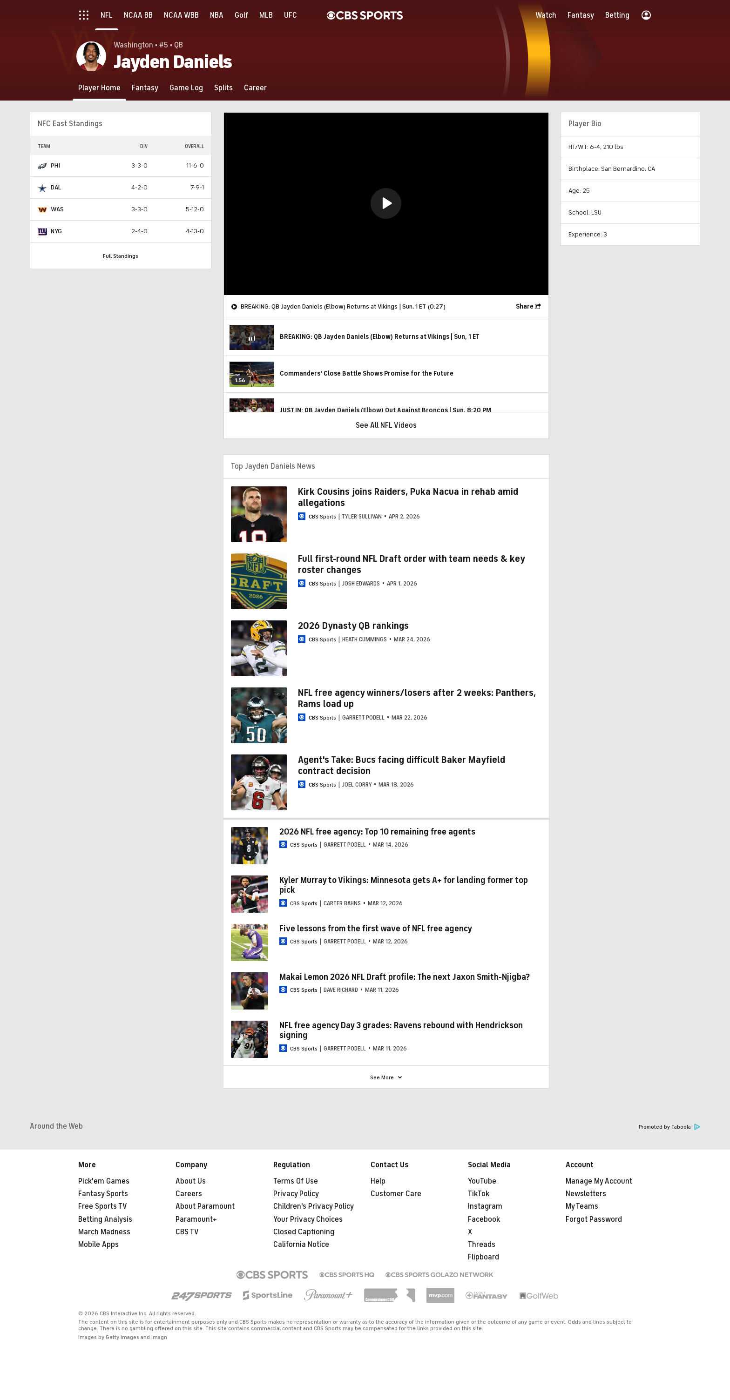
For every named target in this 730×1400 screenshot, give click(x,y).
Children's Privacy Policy (313, 1206)
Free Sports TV (102, 1206)
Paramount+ (196, 1219)
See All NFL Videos (386, 425)
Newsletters (586, 1193)
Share (525, 306)
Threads (481, 1244)
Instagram (485, 1206)
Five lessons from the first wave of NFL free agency (375, 928)
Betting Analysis (105, 1219)
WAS (57, 209)
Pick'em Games (103, 1181)
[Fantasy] (145, 88)
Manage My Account (599, 1181)
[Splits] (223, 88)
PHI (55, 165)
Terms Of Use (295, 1181)
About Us (191, 1181)
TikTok (478, 1193)
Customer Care (396, 1193)
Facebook (484, 1219)
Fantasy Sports (103, 1193)
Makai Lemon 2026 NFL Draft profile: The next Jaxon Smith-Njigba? (404, 977)
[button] (386, 203)
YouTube (482, 1181)
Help (378, 1181)
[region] (386, 204)
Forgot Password (594, 1219)
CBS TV (187, 1232)
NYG (56, 231)
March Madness (104, 1232)
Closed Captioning (303, 1232)
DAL (56, 187)
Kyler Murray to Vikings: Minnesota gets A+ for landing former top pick (403, 885)
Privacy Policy (296, 1193)
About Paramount (205, 1206)
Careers (189, 1193)
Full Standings (120, 256)
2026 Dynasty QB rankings (353, 625)
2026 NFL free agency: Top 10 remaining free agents (377, 832)
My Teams (582, 1206)
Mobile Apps (98, 1244)
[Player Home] (99, 88)
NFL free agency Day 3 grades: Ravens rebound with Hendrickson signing (401, 1030)
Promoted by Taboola (669, 1127)
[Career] (255, 88)
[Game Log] (186, 88)
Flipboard (483, 1257)
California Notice (301, 1244)
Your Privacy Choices (308, 1219)
